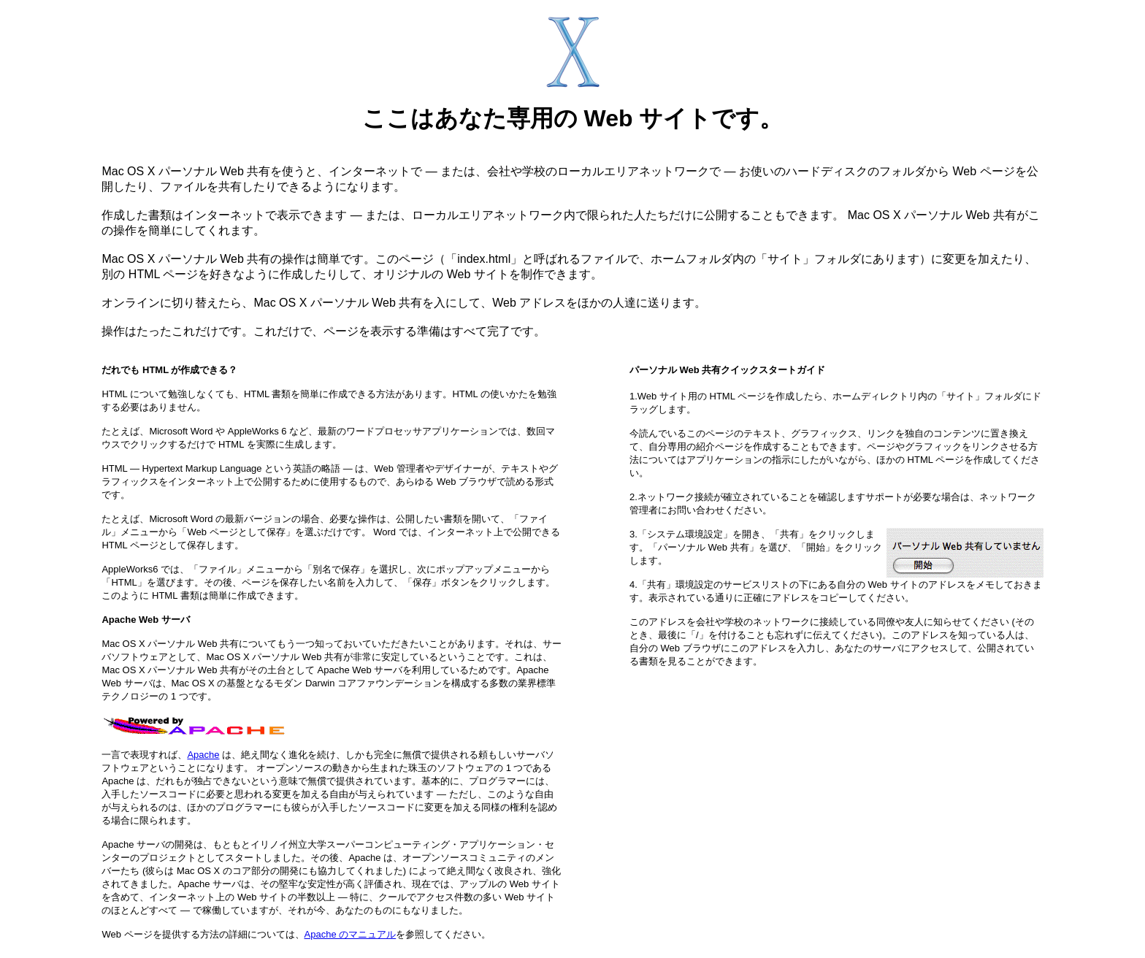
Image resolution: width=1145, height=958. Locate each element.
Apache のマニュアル (351, 934)
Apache (203, 754)
